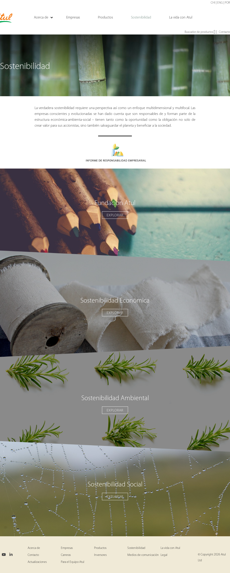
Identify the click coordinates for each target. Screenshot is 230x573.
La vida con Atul (170, 548)
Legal (164, 555)
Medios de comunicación (143, 555)
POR (227, 3)
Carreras (66, 555)
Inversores (100, 555)
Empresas (67, 548)
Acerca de (34, 548)
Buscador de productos (200, 32)
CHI (213, 3)
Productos (100, 548)
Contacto (224, 32)
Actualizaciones (37, 562)
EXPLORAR (115, 215)
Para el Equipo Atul (72, 562)
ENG (220, 3)
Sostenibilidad (136, 548)
